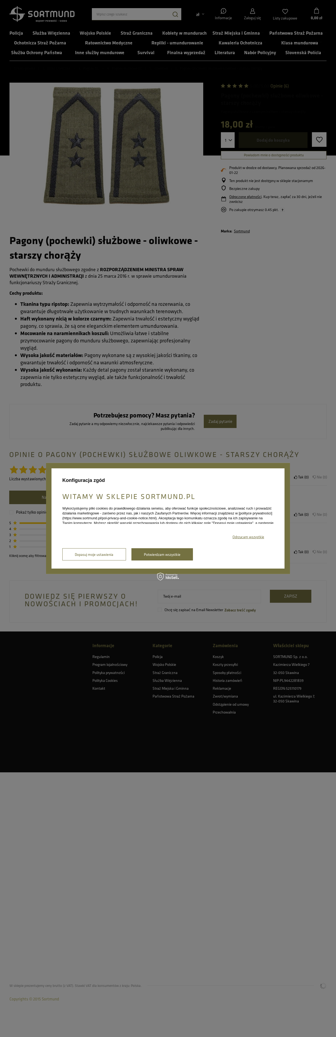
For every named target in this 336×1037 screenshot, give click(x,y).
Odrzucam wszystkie (248, 537)
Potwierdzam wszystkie (162, 554)
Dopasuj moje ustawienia (94, 554)
